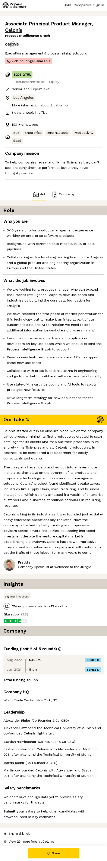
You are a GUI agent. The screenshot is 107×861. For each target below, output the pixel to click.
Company (63, 194)
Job (39, 194)
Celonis (13, 30)
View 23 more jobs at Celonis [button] (28, 841)
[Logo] (14, 5)
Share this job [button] (16, 834)
